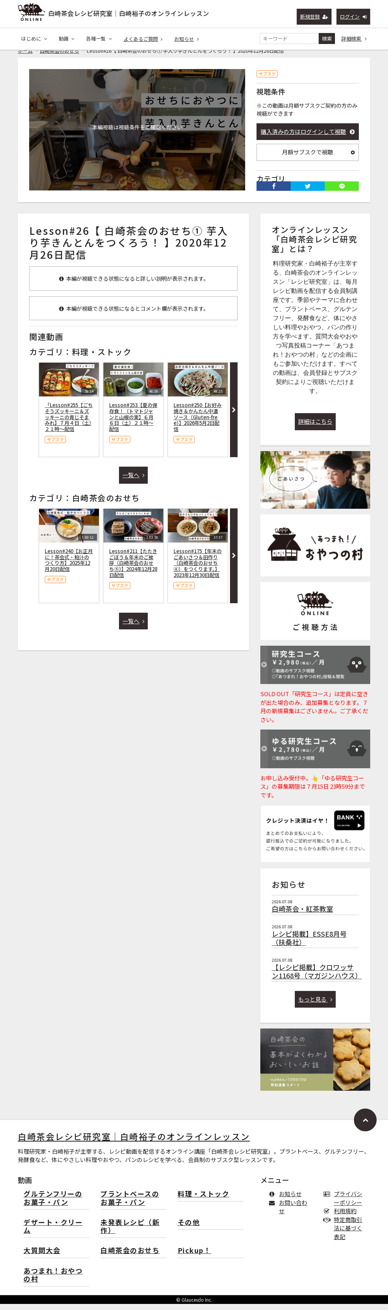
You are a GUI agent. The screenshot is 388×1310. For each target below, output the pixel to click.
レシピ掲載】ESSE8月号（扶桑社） (309, 944)
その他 (189, 1228)
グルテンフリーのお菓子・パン (52, 1204)
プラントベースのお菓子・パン (129, 1204)
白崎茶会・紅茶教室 (302, 915)
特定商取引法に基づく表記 (344, 1234)
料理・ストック (204, 1200)
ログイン (353, 16)
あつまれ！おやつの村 (53, 1281)
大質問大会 (42, 1256)
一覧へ (133, 481)
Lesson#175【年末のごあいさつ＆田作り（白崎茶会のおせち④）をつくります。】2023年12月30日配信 (198, 569)
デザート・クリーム (53, 1232)
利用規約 (342, 1217)
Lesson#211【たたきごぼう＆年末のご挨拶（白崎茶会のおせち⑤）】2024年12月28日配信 (133, 569)
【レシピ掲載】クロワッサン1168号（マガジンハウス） (317, 977)
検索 (327, 38)
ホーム (25, 56)
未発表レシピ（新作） (130, 1232)
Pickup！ (194, 1256)
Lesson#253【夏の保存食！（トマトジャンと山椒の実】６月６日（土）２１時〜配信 (133, 423)
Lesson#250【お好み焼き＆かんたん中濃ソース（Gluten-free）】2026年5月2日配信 (198, 423)
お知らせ (186, 38)
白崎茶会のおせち (59, 56)
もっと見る (315, 1005)
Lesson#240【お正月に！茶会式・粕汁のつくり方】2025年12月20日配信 (69, 566)
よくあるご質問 (143, 38)
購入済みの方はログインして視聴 (308, 138)
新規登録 (314, 16)
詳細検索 (354, 38)
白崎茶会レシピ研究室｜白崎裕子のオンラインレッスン (128, 13)
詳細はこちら (315, 427)
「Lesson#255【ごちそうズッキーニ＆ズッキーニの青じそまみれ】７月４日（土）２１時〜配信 (69, 423)
